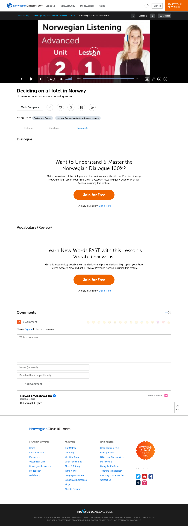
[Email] (53, 375)
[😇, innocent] (141, 322)
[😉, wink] (131, 322)
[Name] (53, 367)
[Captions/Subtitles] (147, 79)
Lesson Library (23, 16)
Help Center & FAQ (109, 448)
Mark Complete (30, 107)
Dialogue (28, 128)
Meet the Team (72, 457)
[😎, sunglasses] (109, 322)
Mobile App (34, 475)
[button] (146, 5)
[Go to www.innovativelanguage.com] (94, 511)
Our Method (70, 448)
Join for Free (94, 194)
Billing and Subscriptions (112, 457)
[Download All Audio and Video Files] (92, 107)
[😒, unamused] (104, 322)
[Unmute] (62, 79)
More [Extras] (102, 6)
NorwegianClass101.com (113, 517)
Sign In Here (104, 206)
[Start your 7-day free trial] (145, 450)
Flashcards (34, 457)
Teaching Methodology (111, 471)
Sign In (157, 6)
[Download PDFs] (81, 107)
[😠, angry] (115, 322)
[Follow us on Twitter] (138, 476)
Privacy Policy (133, 517)
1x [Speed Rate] (51, 79)
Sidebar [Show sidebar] (166, 15)
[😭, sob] (136, 322)
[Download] (159, 79)
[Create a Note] (71, 107)
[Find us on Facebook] (150, 476)
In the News (70, 471)
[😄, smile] (88, 322)
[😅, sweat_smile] (125, 322)
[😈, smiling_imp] (158, 322)
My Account (106, 461)
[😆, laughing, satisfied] (120, 322)
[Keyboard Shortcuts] (165, 79)
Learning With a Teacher (112, 475)
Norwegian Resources (40, 466)
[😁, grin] (99, 322)
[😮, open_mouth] (152, 322)
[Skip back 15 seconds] (21, 79)
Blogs (67, 484)
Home (32, 448)
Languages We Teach (75, 475)
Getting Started (107, 452)
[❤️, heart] (163, 322)
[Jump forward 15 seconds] (41, 79)
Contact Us (105, 480)
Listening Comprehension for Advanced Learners (54, 16)
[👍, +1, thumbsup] (168, 322)
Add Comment (33, 384)
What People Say (73, 461)
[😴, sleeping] (147, 322)
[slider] (68, 79)
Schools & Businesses (76, 480)
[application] (94, 51)
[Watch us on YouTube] (144, 476)
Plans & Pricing (72, 466)
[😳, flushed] (93, 322)
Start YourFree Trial (177, 6)
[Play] (31, 79)
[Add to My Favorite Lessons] (60, 107)
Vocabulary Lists (37, 461)
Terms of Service (126, 520)
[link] (152, 16)
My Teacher (87, 6)
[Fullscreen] (153, 79)
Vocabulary (68, 6)
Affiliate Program (73, 489)
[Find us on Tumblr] (138, 482)
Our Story (69, 452)
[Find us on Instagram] (144, 482)
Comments (82, 128)
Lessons (51, 6)
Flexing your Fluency (43, 118)
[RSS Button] (19, 322)
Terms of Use (148, 517)
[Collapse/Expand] (94, 312)
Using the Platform (109, 466)
